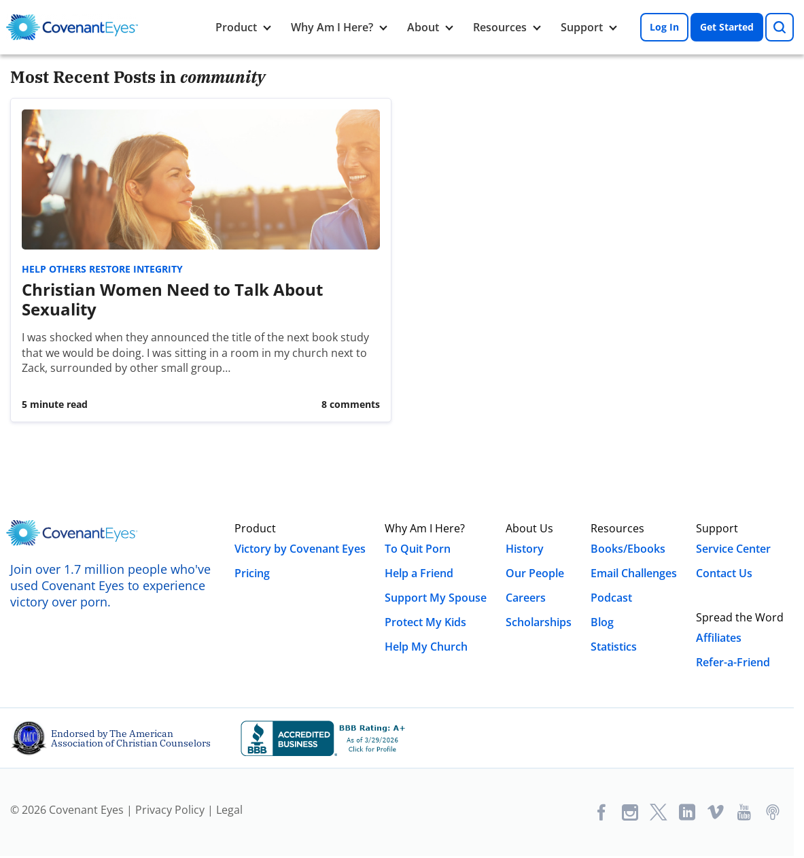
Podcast (611, 597)
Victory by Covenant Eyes (300, 548)
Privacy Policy (170, 809)
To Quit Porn (418, 548)
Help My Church (426, 646)
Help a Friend (419, 573)
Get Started (727, 26)
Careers (526, 597)
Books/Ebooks (628, 548)
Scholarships (539, 622)
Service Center (733, 548)
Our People (535, 573)
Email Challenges (634, 573)
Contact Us (724, 573)
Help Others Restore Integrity (102, 268)
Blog (602, 622)
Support (582, 27)
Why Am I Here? (332, 27)
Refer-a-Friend (733, 662)
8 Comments (350, 404)
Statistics (614, 646)
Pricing (252, 573)
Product (236, 27)
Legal (229, 809)
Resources (500, 27)
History (525, 548)
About (423, 27)
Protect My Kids (425, 622)
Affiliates (718, 637)
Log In (664, 26)
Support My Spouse (436, 597)
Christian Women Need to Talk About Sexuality (172, 299)
